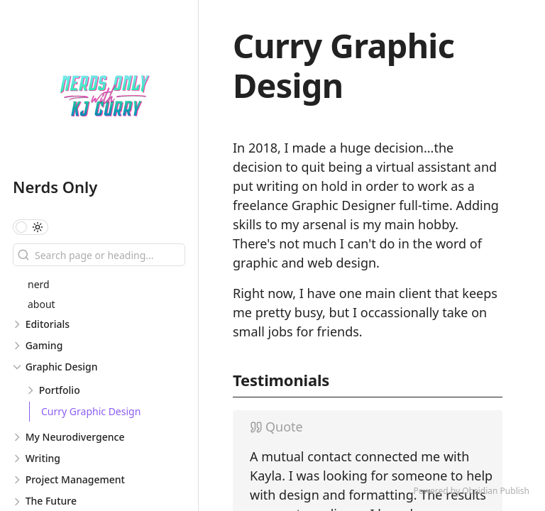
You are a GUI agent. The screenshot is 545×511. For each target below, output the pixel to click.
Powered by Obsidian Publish (471, 491)
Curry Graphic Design (91, 411)
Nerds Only (55, 186)
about (41, 304)
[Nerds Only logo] (105, 95)
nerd (39, 284)
